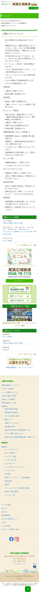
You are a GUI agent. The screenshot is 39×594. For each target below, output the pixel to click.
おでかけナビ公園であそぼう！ (11, 21)
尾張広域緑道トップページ (10, 23)
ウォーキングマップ (11, 449)
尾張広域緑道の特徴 (11, 409)
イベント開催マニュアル (10, 392)
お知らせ (4, 512)
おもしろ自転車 (10, 453)
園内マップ (8, 419)
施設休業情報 (6, 515)
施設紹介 (4, 447)
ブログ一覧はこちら (25, 354)
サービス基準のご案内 (12, 416)
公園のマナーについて (12, 423)
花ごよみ (4, 508)
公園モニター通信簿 (8, 399)
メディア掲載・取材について (14, 433)
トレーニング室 (10, 495)
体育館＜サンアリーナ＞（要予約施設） (18, 477)
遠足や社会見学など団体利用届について (18, 430)
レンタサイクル (10, 470)
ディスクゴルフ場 (10, 460)
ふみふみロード (10, 463)
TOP (28, 589)
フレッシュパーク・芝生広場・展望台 (17, 488)
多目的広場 (8, 481)
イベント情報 (6, 505)
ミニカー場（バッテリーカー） (15, 467)
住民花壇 (8, 474)
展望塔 (7, 484)
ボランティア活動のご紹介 (10, 529)
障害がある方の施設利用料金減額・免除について (21, 437)
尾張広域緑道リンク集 (9, 403)
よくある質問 (6, 526)
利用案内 (23, 23)
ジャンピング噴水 (10, 456)
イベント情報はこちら (24, 245)
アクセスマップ (19, 281)
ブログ (4, 522)
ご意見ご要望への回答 (9, 396)
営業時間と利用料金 (11, 412)
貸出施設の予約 (10, 426)
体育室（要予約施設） (12, 491)
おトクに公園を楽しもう (10, 519)
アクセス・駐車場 (7, 389)
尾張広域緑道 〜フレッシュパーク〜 (19, 367)
